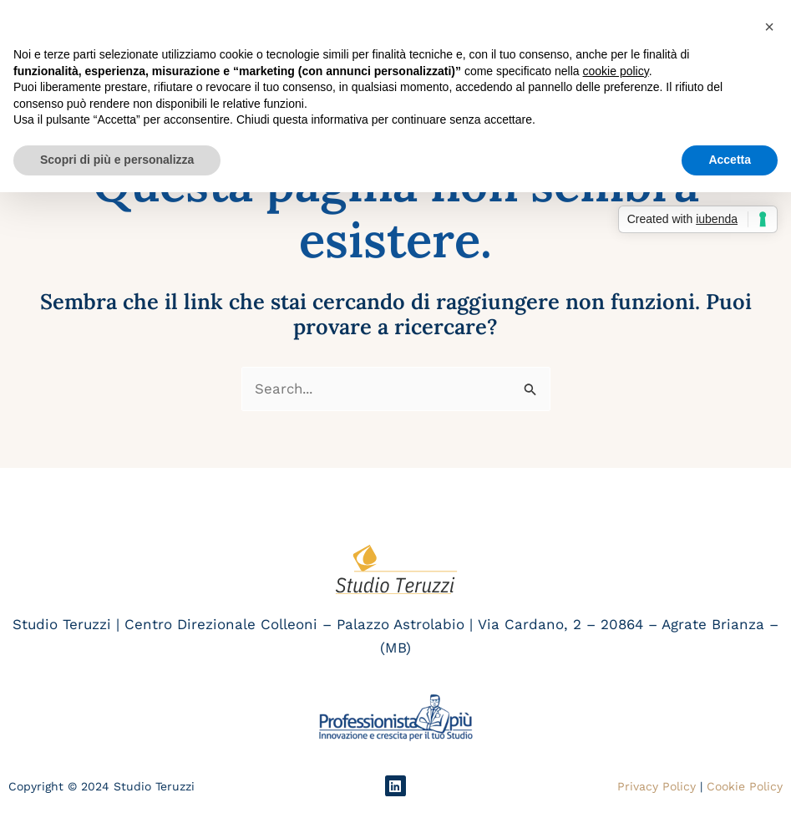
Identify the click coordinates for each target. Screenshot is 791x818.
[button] (769, 26)
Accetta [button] (729, 159)
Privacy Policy (656, 786)
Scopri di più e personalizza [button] (117, 159)
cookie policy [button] (616, 71)
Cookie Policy (745, 786)
